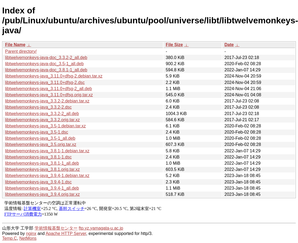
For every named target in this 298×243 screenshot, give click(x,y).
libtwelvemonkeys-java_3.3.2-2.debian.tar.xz (47, 101)
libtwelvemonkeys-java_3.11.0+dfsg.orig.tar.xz (49, 95)
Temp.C (9, 238)
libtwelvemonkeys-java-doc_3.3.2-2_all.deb (46, 57)
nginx (31, 233)
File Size (174, 44)
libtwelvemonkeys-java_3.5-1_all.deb (40, 138)
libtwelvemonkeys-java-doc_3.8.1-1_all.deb (46, 70)
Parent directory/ (21, 51)
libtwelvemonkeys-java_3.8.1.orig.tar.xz (42, 169)
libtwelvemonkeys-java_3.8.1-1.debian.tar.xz (47, 151)
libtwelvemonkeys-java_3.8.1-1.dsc (38, 157)
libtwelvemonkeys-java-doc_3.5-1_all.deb (44, 63)
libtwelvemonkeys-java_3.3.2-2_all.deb (42, 113)
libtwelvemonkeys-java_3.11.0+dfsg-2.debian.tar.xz (53, 76)
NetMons (28, 238)
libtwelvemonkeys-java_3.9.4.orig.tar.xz (42, 194)
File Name (15, 44)
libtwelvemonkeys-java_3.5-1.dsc (36, 132)
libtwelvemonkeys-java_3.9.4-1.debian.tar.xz (47, 175)
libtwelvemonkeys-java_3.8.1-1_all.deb (42, 163)
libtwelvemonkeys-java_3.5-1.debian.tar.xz (45, 126)
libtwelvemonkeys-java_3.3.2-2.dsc (38, 107)
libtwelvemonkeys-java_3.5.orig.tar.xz (40, 144)
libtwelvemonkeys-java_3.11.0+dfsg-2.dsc (45, 82)
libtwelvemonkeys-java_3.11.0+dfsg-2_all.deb (48, 88)
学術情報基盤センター (56, 228)
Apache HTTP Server (66, 233)
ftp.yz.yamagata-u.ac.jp (101, 228)
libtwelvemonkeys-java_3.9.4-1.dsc (38, 182)
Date (229, 44)
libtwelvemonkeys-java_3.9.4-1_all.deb (42, 188)
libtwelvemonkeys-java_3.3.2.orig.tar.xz (42, 119)
